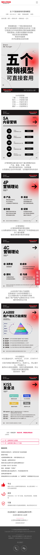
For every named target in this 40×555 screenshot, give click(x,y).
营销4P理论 (4, 455)
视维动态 (21, 18)
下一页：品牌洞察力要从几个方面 (12, 443)
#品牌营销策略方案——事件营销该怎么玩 (13, 457)
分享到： (7, 434)
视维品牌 (13, 432)
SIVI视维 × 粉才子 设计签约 (9, 465)
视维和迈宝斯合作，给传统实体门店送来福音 (14, 452)
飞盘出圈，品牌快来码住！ (9, 460)
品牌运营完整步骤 (6, 473)
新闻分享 (14, 18)
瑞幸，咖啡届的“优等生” (9, 468)
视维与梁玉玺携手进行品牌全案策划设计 (12, 463)
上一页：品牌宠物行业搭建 (10, 440)
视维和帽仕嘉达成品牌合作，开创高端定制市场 (14, 471)
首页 (9, 18)
